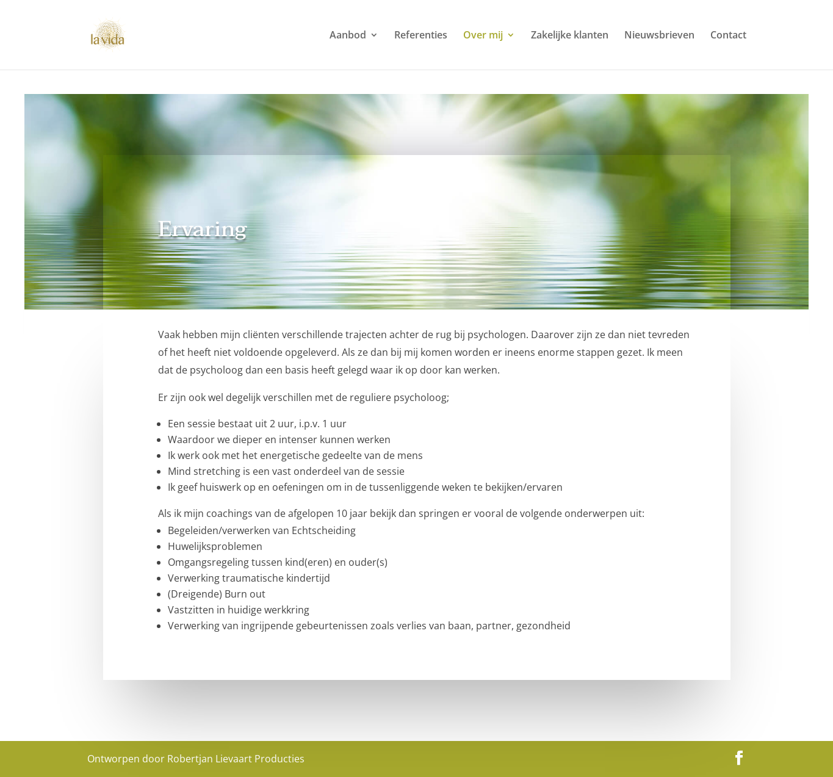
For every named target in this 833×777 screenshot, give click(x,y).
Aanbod (348, 36)
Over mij (483, 36)
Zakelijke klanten (569, 36)
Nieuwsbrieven (659, 36)
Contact (728, 36)
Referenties (420, 36)
